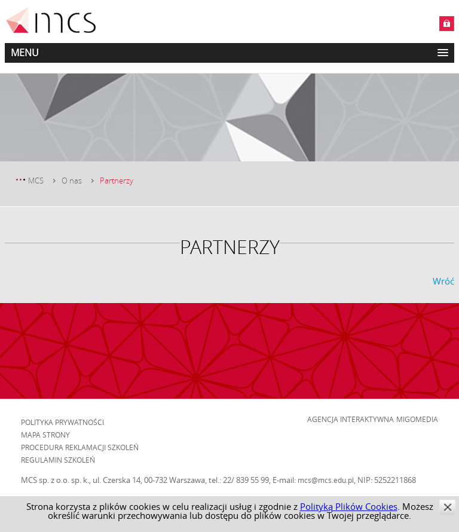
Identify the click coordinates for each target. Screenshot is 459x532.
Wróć (443, 281)
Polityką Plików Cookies (348, 506)
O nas (72, 180)
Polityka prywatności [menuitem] (62, 422)
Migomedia (417, 419)
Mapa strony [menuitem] (45, 434)
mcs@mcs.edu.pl (326, 480)
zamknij (447, 507)
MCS (36, 180)
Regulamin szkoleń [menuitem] (58, 459)
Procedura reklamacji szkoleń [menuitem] (80, 447)
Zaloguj (446, 23)
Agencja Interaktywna (350, 419)
